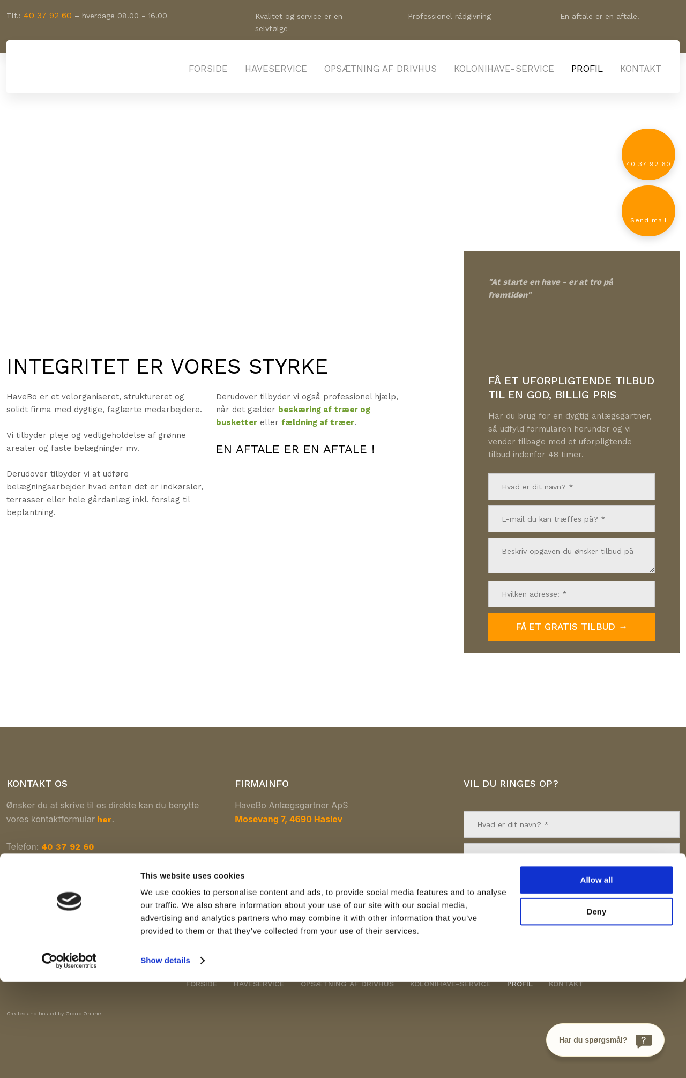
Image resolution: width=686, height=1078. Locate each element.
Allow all (596, 976)
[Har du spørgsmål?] (605, 1040)
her (104, 819)
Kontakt (640, 68)
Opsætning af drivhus (380, 68)
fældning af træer (317, 422)
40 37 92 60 (48, 15)
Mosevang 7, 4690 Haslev (288, 819)
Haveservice (276, 68)
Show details (165, 1056)
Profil (587, 68)
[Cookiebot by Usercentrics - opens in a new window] (69, 1057)
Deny (597, 1007)
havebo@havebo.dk (78, 860)
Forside (208, 68)
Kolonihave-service (504, 68)
